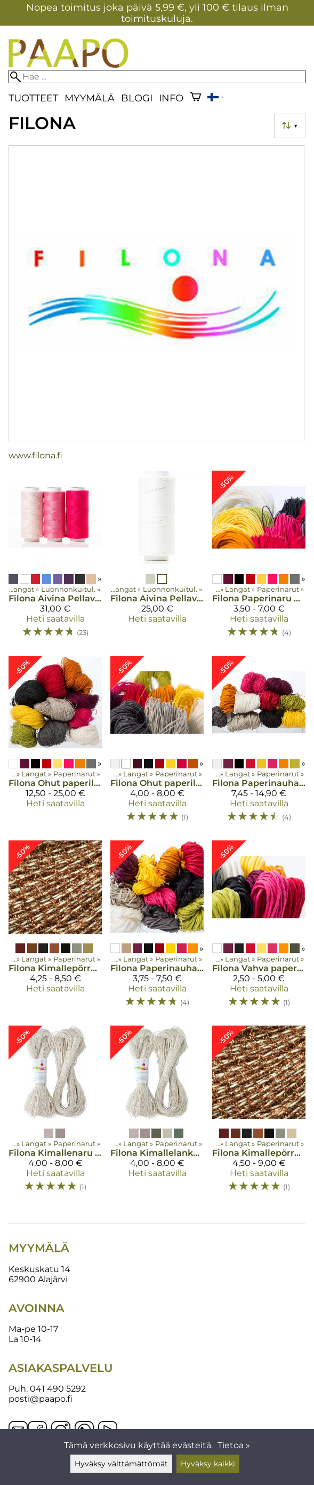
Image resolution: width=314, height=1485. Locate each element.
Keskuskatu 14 (39, 1269)
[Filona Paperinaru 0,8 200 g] (258, 559)
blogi (136, 98)
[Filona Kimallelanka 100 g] (157, 1114)
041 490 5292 (58, 1389)
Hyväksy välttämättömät (121, 1463)
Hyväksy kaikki (208, 1463)
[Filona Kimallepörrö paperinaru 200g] (258, 1114)
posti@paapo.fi (41, 1399)
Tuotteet (33, 98)
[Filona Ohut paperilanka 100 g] (157, 744)
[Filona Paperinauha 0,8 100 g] (157, 928)
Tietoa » (234, 1445)
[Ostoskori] (195, 98)
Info (171, 98)
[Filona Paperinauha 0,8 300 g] (258, 744)
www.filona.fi (35, 455)
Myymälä (90, 98)
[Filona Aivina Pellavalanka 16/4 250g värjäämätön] (157, 559)
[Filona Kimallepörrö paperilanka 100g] (55, 928)
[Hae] (157, 76)
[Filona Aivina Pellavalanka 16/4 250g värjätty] (55, 559)
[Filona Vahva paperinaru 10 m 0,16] (258, 928)
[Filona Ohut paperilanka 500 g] (55, 744)
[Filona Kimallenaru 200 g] (55, 1114)
